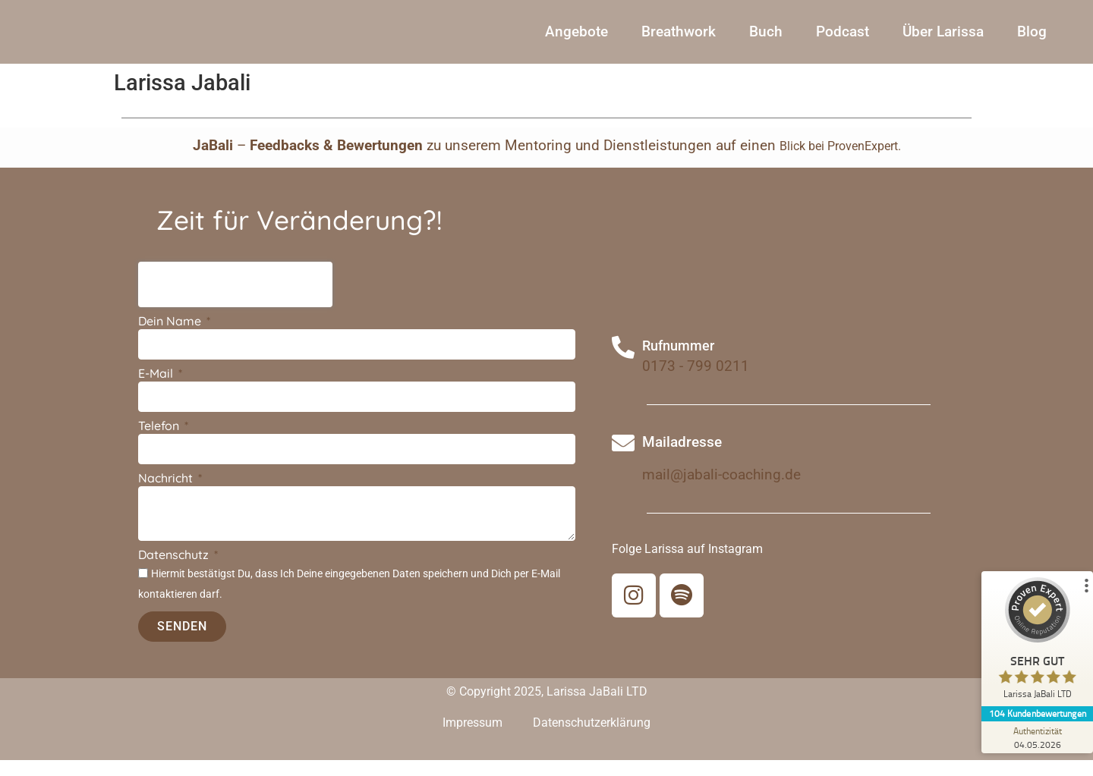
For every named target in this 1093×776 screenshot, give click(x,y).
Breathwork (678, 39)
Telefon (160, 442)
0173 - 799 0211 (695, 382)
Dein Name (171, 337)
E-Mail (157, 390)
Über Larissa (943, 39)
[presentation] (235, 300)
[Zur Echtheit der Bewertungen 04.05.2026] (1036, 737)
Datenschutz (175, 571)
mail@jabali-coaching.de (721, 490)
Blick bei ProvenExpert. (840, 162)
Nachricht (167, 494)
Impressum (472, 738)
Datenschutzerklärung (591, 738)
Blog (1032, 39)
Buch (766, 39)
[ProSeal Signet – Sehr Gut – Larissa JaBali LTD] (1036, 641)
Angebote (576, 39)
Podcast (842, 39)
